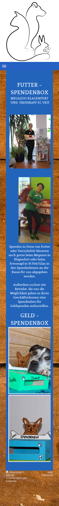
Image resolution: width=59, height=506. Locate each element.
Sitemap (10, 475)
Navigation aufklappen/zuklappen (29, 66)
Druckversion (14, 472)
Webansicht (47, 475)
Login (50, 472)
